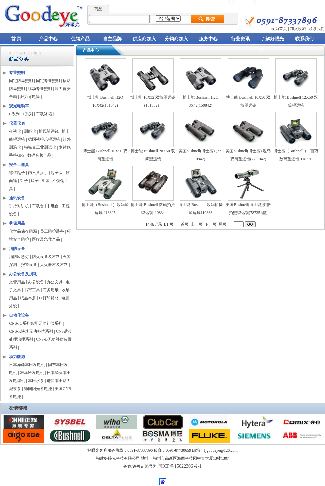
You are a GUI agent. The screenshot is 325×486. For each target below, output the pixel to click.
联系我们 (317, 28)
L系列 (28, 114)
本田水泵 (36, 380)
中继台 (53, 206)
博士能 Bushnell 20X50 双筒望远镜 (153, 152)
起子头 (57, 172)
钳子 (24, 180)
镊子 (35, 180)
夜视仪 (15, 131)
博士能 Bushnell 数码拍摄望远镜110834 (153, 206)
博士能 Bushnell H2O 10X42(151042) (105, 99)
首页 (185, 224)
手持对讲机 (19, 206)
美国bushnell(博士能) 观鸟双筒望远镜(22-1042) (248, 152)
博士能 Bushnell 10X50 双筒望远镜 (248, 99)
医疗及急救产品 (46, 239)
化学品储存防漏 (23, 231)
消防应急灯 (19, 256)
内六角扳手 (38, 172)
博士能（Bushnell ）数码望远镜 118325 (105, 206)
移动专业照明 (40, 88)
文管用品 (17, 282)
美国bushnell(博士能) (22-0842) (201, 152)
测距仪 (30, 131)
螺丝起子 (17, 172)
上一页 (197, 224)
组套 (46, 180)
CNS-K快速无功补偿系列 (31, 331)
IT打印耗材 (48, 298)
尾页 (223, 224)
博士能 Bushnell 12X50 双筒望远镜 (296, 99)
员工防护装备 (52, 231)
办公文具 (55, 282)
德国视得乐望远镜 (44, 139)
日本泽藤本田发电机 (27, 364)
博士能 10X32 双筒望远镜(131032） (152, 99)
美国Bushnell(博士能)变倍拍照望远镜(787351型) (248, 206)
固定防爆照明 (21, 80)
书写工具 (32, 290)
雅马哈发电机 (32, 372)
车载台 (38, 206)
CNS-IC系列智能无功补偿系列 (35, 323)
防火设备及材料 (46, 256)
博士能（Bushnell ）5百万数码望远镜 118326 (296, 152)
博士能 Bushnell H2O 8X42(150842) (200, 99)
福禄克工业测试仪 (40, 147)
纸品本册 (28, 298)
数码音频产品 (39, 155)
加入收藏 (298, 28)
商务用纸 (51, 290)
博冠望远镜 (49, 131)
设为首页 (279, 28)
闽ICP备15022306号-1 (179, 466)
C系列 (14, 114)
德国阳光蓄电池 (38, 388)
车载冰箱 (44, 114)
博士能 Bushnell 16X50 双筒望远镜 (105, 152)
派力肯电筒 (30, 96)
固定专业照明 (48, 80)
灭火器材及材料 (54, 264)
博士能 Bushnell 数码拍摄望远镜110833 (200, 206)
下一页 (211, 224)
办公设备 (36, 282)
